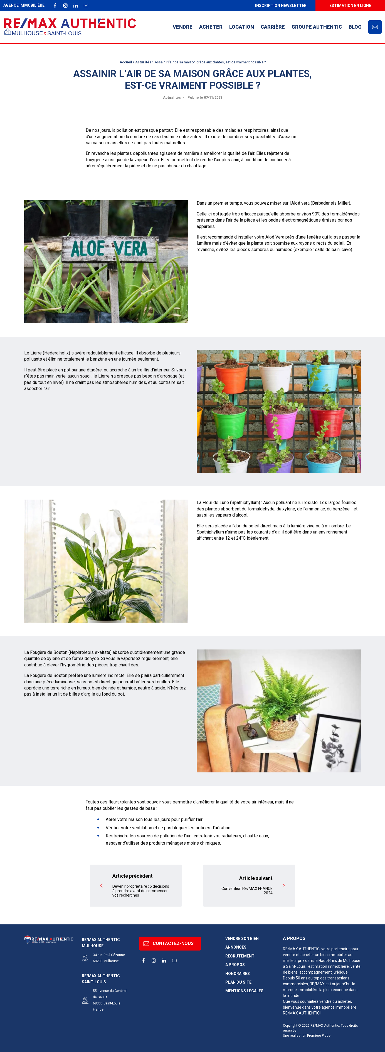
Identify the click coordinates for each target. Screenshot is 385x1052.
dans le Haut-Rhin (320, 958)
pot (67, 436)
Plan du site (238, 979)
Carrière (273, 27)
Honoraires (237, 971)
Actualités (143, 62)
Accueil (126, 62)
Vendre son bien (242, 936)
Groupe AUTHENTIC (317, 27)
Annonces (235, 944)
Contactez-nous (168, 941)
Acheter (211, 27)
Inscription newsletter (281, 5)
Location (241, 27)
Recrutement (240, 953)
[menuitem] (280, 5)
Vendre (182, 27)
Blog (355, 27)
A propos (235, 962)
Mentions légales (244, 988)
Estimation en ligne (350, 5)
